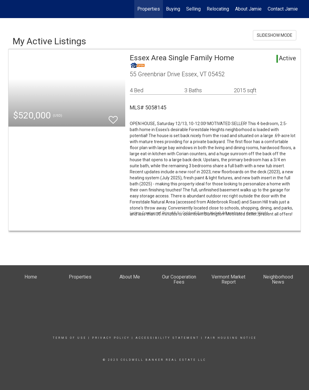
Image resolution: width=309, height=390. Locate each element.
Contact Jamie (283, 9)
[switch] (113, 117)
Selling (193, 9)
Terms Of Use (69, 337)
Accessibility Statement (167, 337)
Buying (173, 9)
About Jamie (248, 9)
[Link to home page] (11, 9)
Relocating (218, 9)
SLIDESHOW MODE (274, 35)
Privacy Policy (111, 337)
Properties (148, 9)
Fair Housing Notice (230, 337)
